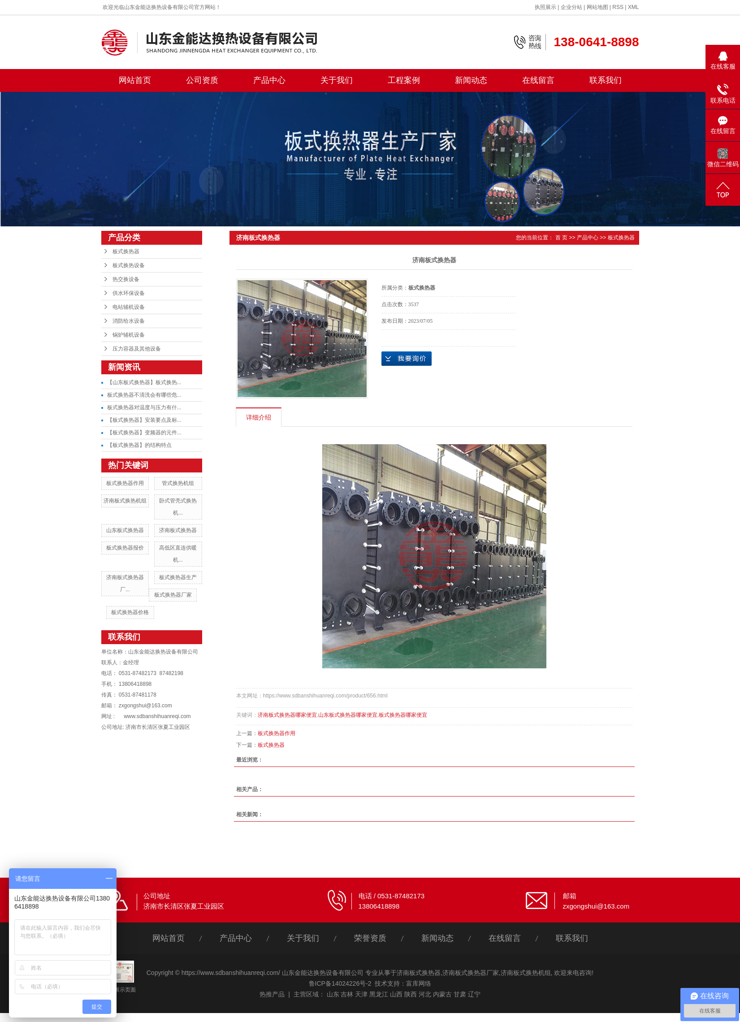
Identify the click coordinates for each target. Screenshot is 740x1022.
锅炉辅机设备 (129, 335)
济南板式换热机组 (125, 501)
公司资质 (202, 80)
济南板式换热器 (178, 530)
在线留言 (538, 80)
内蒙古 (442, 994)
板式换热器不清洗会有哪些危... (144, 395)
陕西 (410, 994)
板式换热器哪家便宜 (403, 715)
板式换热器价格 (130, 612)
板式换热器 (126, 251)
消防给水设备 (129, 321)
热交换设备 (126, 279)
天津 (361, 994)
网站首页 (135, 80)
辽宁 (474, 994)
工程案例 (404, 80)
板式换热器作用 (125, 483)
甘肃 (460, 994)
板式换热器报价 (125, 548)
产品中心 (269, 80)
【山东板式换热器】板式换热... (144, 382)
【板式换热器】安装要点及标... (144, 420)
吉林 (347, 994)
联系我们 (605, 80)
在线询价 (406, 358)
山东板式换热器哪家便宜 (347, 715)
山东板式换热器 (125, 530)
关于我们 (336, 80)
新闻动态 (471, 80)
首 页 (561, 237)
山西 (396, 994)
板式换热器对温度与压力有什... (144, 407)
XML (633, 7)
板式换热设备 (129, 265)
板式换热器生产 (178, 577)
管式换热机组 (178, 483)
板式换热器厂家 (173, 595)
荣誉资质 (370, 938)
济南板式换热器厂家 (470, 972)
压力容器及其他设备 (137, 349)
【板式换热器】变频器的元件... (144, 432)
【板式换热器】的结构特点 (139, 445)
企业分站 (571, 7)
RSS (617, 7)
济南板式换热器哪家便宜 (287, 715)
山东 (333, 994)
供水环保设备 (129, 293)
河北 (425, 994)
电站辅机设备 (129, 307)
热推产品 (272, 994)
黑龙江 (378, 994)
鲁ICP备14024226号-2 (340, 983)
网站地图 (597, 7)
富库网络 (418, 983)
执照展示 (545, 7)
